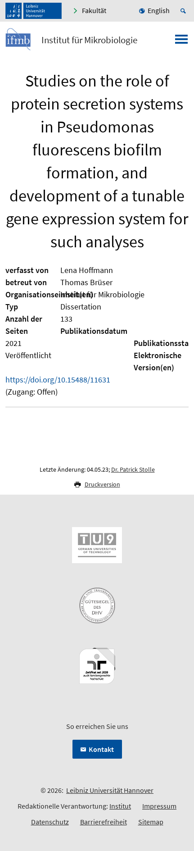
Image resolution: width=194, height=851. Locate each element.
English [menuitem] (159, 10)
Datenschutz (50, 821)
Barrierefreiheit (103, 821)
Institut (120, 805)
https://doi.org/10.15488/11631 (57, 379)
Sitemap (150, 821)
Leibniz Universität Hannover (109, 790)
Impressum (159, 805)
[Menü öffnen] (181, 42)
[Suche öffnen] (184, 11)
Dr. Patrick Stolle (133, 469)
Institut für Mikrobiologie (89, 40)
